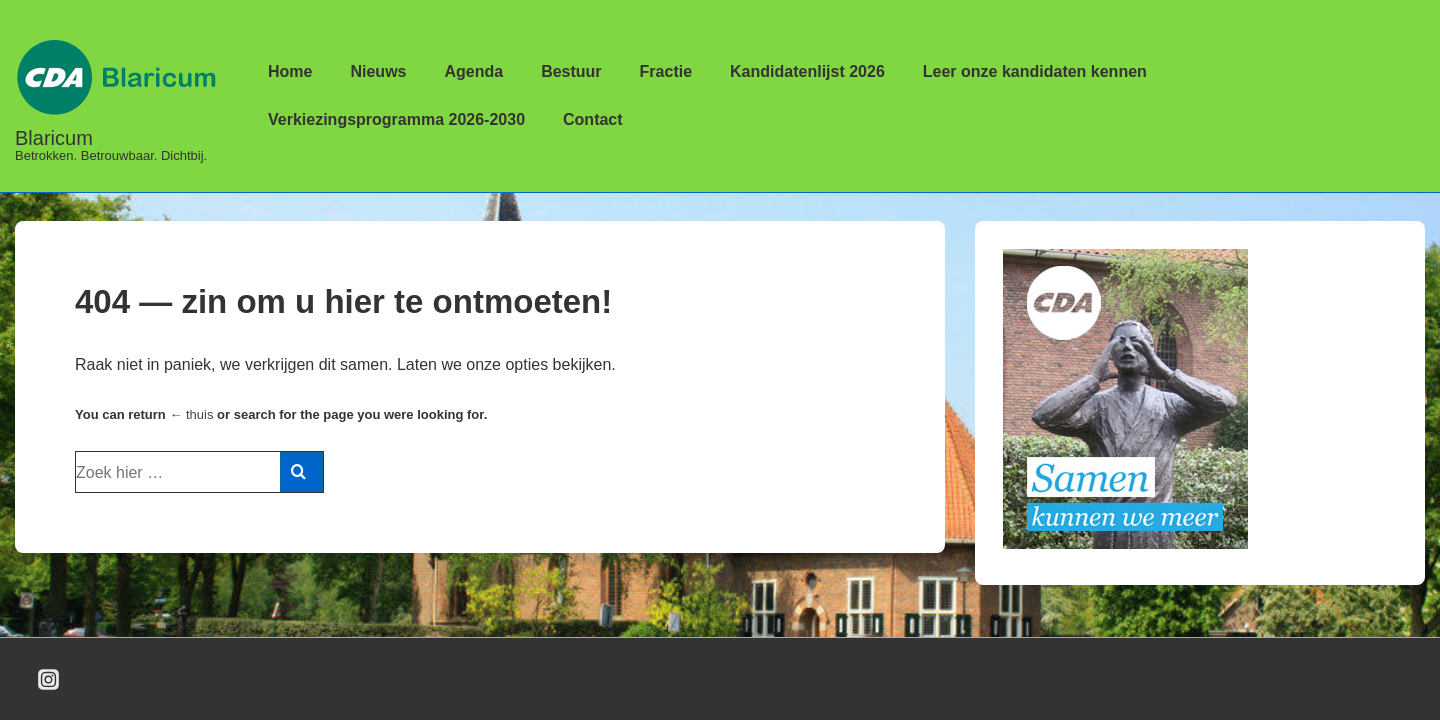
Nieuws (378, 71)
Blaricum (54, 138)
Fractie (666, 71)
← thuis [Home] (191, 414)
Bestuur (571, 71)
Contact (593, 119)
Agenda (473, 71)
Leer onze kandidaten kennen (1035, 71)
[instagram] (49, 679)
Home (290, 71)
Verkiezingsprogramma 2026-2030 (396, 119)
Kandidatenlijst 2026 (807, 71)
